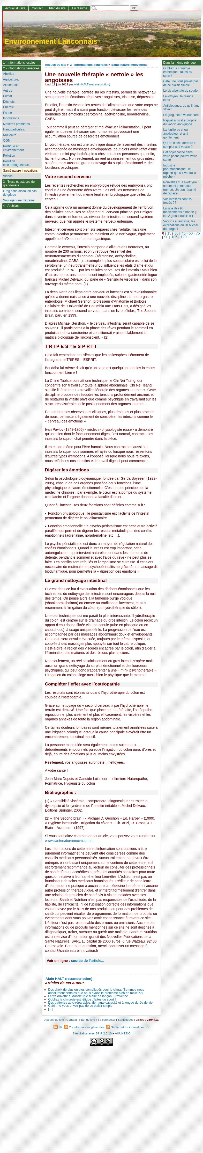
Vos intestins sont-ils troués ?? (177, 201)
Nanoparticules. (14, 129)
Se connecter (106, 1019)
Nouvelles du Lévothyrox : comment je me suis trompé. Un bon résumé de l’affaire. (181, 187)
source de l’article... (87, 961)
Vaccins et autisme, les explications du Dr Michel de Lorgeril (180, 225)
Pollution (9, 155)
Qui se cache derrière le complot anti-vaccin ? (179, 145)
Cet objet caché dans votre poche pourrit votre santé (180, 156)
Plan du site (57, 8)
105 (174, 237)
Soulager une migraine (19, 200)
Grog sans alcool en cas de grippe (20, 193)
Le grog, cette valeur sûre (181, 115)
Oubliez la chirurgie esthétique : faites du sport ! (82, 999)
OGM (7, 140)
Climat (7, 96)
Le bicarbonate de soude (180, 90)
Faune (7, 113)
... (191, 237)
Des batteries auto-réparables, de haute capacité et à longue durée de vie (100, 1002)
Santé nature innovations (129, 64)
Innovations (11, 118)
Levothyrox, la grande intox (178, 98)
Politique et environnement (13, 148)
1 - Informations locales (19, 62)
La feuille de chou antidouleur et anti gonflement (175, 133)
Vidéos (8, 176)
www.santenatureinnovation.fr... (69, 841)
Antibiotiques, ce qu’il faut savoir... (181, 107)
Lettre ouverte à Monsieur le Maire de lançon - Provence (88, 996)
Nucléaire (9, 135)
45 (183, 233)
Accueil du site (55, 64)
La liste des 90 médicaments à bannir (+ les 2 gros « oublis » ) (180, 212)
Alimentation (11, 85)
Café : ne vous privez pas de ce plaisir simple (80, 1006)
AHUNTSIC (123, 1033)
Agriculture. (11, 79)
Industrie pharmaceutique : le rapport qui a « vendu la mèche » (179, 171)
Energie (8, 107)
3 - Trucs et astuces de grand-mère (19, 183)
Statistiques (125, 1019)
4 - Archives (11, 206)
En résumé (79, 8)
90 (166, 237)
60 (191, 233)
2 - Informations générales (89, 64)
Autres (7, 90)
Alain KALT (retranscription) (92, 84)
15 (169, 233)
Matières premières (16, 124)
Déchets (8, 102)
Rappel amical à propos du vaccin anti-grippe (179, 122)
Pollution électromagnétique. (16, 163)
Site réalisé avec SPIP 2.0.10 (92, 1033)
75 (198, 233)
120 (183, 237)
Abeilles (8, 74)
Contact (37, 8)
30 (176, 233)
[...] (50, 1009)
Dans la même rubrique (179, 62)
